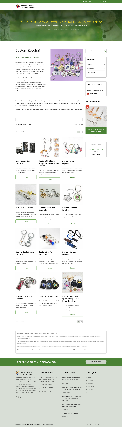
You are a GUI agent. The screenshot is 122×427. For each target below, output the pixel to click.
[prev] (16, 119)
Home (40, 6)
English (104, 1)
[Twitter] (18, 397)
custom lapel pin (39, 349)
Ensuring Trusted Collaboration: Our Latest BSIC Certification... (72, 388)
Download (92, 94)
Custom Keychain (75, 29)
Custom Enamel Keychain (69, 162)
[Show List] (82, 124)
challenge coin (52, 349)
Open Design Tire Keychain (22, 162)
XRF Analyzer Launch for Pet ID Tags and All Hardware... (71, 405)
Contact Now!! (96, 362)
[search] (84, 1)
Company (48, 6)
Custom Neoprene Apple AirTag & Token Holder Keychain (71, 298)
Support (93, 6)
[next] (81, 119)
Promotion (58, 6)
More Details (96, 155)
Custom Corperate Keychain (23, 297)
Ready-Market (103, 424)
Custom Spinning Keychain (69, 209)
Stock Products (91, 72)
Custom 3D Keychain (24, 208)
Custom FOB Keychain (48, 296)
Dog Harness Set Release (70, 413)
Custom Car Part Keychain (46, 253)
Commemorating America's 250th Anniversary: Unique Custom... (71, 379)
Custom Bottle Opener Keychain (25, 253)
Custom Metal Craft (64, 29)
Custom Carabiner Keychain (70, 253)
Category (50, 29)
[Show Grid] (80, 124)
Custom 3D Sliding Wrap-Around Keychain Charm (49, 163)
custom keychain (59, 349)
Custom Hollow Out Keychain (47, 209)
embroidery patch (66, 349)
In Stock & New (82, 6)
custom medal (46, 349)
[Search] (92, 1)
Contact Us (76, 349)
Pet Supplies (69, 6)
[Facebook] (16, 397)
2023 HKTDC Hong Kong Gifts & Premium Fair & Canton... (71, 397)
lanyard (72, 349)
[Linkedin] (20, 397)
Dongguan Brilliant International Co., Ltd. (34, 424)
